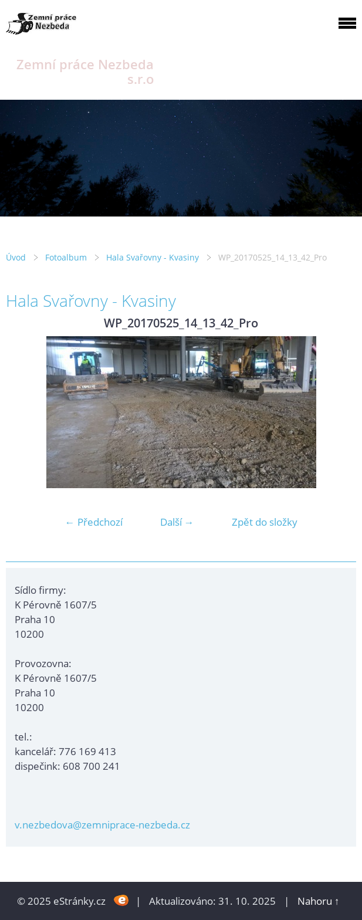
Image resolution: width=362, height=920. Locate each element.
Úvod (16, 257)
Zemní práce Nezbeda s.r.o (85, 71)
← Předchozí (94, 522)
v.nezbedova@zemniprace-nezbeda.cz (102, 824)
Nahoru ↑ (318, 901)
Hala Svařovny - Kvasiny (152, 257)
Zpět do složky (264, 522)
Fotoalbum (66, 257)
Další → (177, 522)
